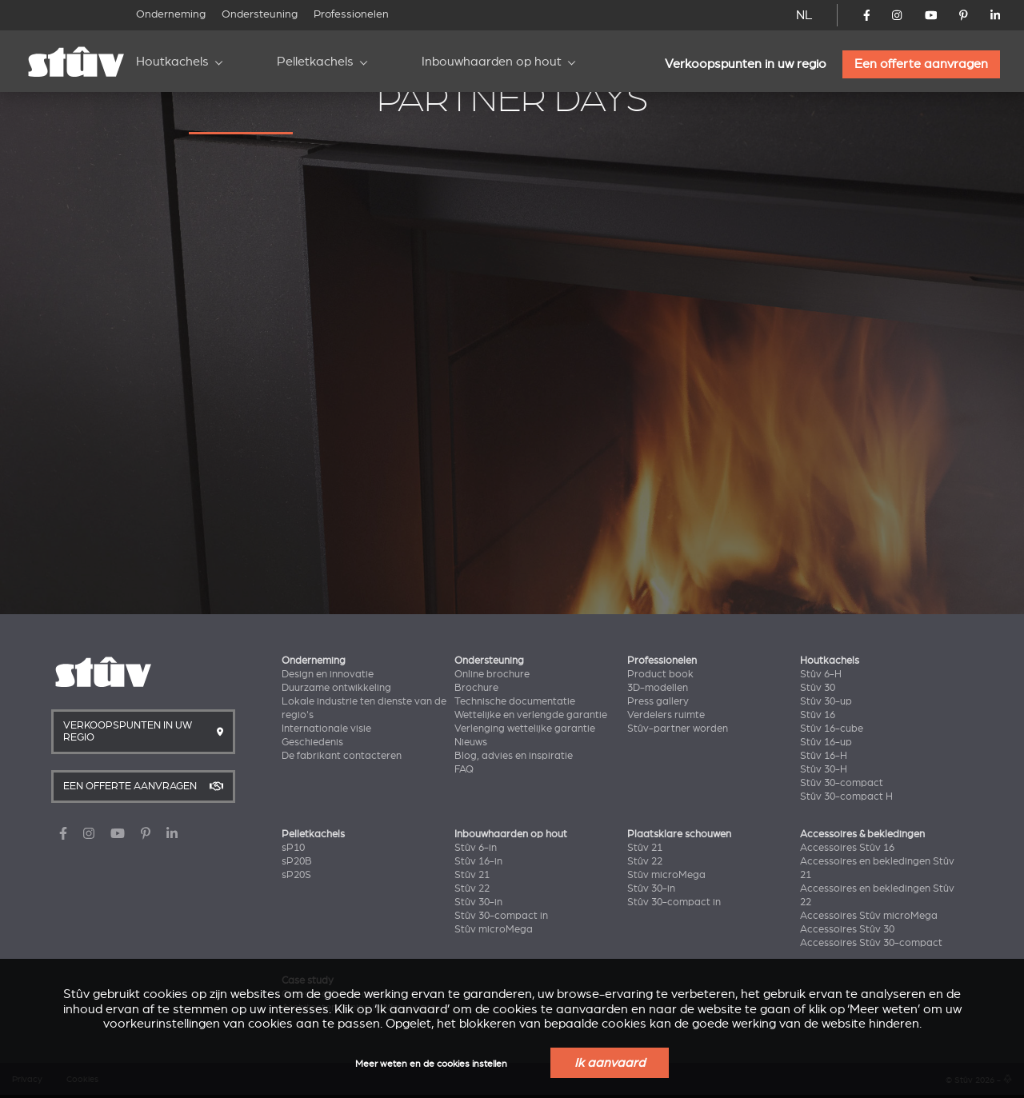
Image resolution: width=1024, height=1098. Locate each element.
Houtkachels (172, 61)
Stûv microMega (493, 929)
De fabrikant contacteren (342, 755)
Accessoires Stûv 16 (847, 847)
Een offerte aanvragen (921, 64)
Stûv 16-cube (831, 728)
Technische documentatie (514, 701)
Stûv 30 (817, 687)
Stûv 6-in (475, 847)
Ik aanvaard (609, 1063)
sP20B (297, 861)
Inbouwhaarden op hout (492, 61)
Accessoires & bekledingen (862, 834)
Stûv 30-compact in (501, 915)
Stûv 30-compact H (846, 796)
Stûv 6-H (821, 674)
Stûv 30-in (478, 902)
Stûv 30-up (826, 701)
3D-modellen (657, 687)
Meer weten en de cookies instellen (431, 1064)
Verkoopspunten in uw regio (745, 64)
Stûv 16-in (478, 861)
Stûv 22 (472, 888)
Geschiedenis (312, 742)
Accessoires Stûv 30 (847, 929)
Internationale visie (326, 728)
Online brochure (492, 674)
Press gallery (658, 701)
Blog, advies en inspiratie (513, 755)
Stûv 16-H (823, 755)
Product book (660, 674)
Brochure (476, 687)
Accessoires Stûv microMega (869, 915)
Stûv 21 (472, 874)
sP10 (293, 847)
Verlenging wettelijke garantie (524, 728)
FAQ (464, 769)
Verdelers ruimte (666, 715)
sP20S (296, 874)
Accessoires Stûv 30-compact (871, 942)
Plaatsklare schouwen (679, 834)
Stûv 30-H (823, 769)
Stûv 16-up (826, 742)
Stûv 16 (817, 715)
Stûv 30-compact (841, 783)
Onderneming (171, 14)
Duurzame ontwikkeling (336, 687)
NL (804, 15)
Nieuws (470, 742)
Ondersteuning (260, 14)
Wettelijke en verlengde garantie (530, 715)
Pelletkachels (315, 61)
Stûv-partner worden (677, 728)
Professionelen (351, 14)
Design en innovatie (328, 674)
